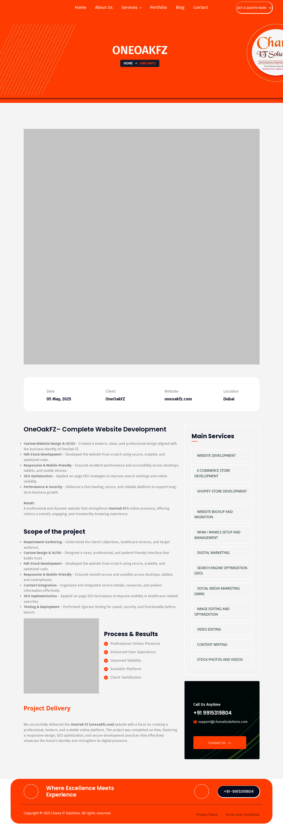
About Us (104, 7)
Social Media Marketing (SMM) (221, 591)
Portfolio (158, 7)
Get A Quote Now (254, 8)
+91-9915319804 (239, 791)
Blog (180, 7)
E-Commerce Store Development (221, 473)
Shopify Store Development (221, 494)
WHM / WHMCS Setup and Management (221, 535)
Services (130, 7)
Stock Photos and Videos (221, 659)
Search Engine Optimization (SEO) (221, 571)
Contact (200, 7)
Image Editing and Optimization (221, 612)
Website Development (221, 455)
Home (80, 7)
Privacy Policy (206, 815)
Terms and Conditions (242, 815)
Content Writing (221, 644)
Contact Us (220, 743)
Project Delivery (47, 708)
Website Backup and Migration (221, 514)
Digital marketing (221, 553)
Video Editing (221, 629)
